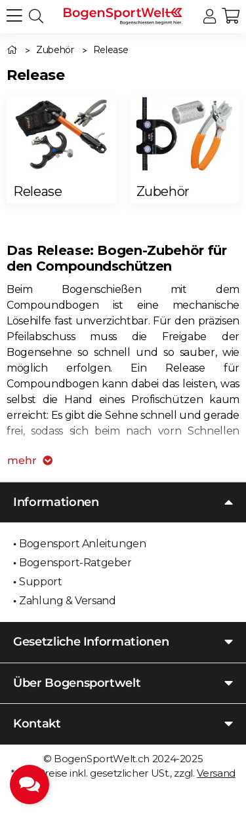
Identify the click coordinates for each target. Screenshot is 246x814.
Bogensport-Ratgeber (75, 562)
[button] (209, 17)
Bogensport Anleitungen (82, 543)
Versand (216, 773)
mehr (29, 460)
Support (40, 581)
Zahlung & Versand (67, 600)
